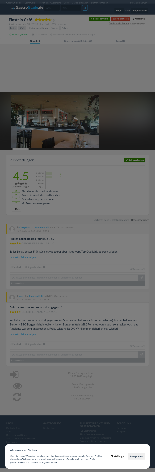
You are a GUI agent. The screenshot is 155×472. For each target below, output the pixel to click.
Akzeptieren (136, 456)
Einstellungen (118, 456)
